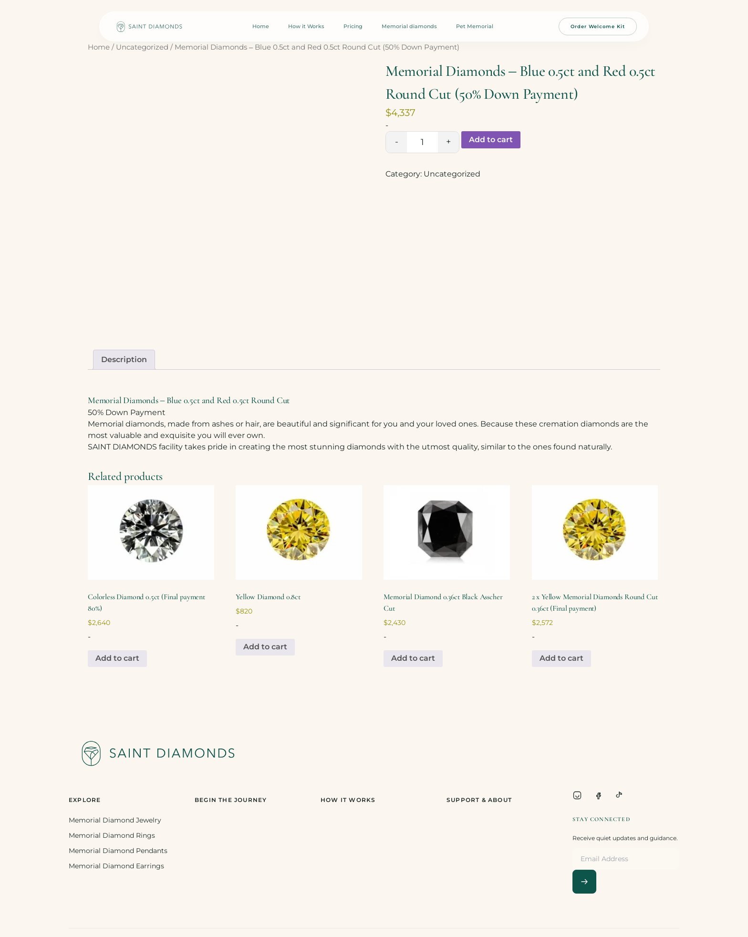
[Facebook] (598, 795)
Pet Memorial (474, 26)
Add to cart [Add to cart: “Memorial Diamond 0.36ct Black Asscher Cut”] (413, 658)
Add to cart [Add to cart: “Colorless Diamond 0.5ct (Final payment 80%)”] (117, 658)
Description (124, 359)
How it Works (306, 26)
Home (260, 26)
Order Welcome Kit (598, 26)
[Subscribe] (584, 882)
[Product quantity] (422, 142)
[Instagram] (577, 795)
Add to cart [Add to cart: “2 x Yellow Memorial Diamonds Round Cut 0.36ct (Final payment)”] (561, 658)
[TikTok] (619, 795)
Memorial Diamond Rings (112, 835)
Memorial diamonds (409, 26)
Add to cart (491, 139)
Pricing (353, 26)
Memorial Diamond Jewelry (115, 820)
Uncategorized (142, 47)
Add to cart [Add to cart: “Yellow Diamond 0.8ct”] (265, 646)
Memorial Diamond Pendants (118, 850)
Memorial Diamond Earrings (116, 866)
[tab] (124, 360)
